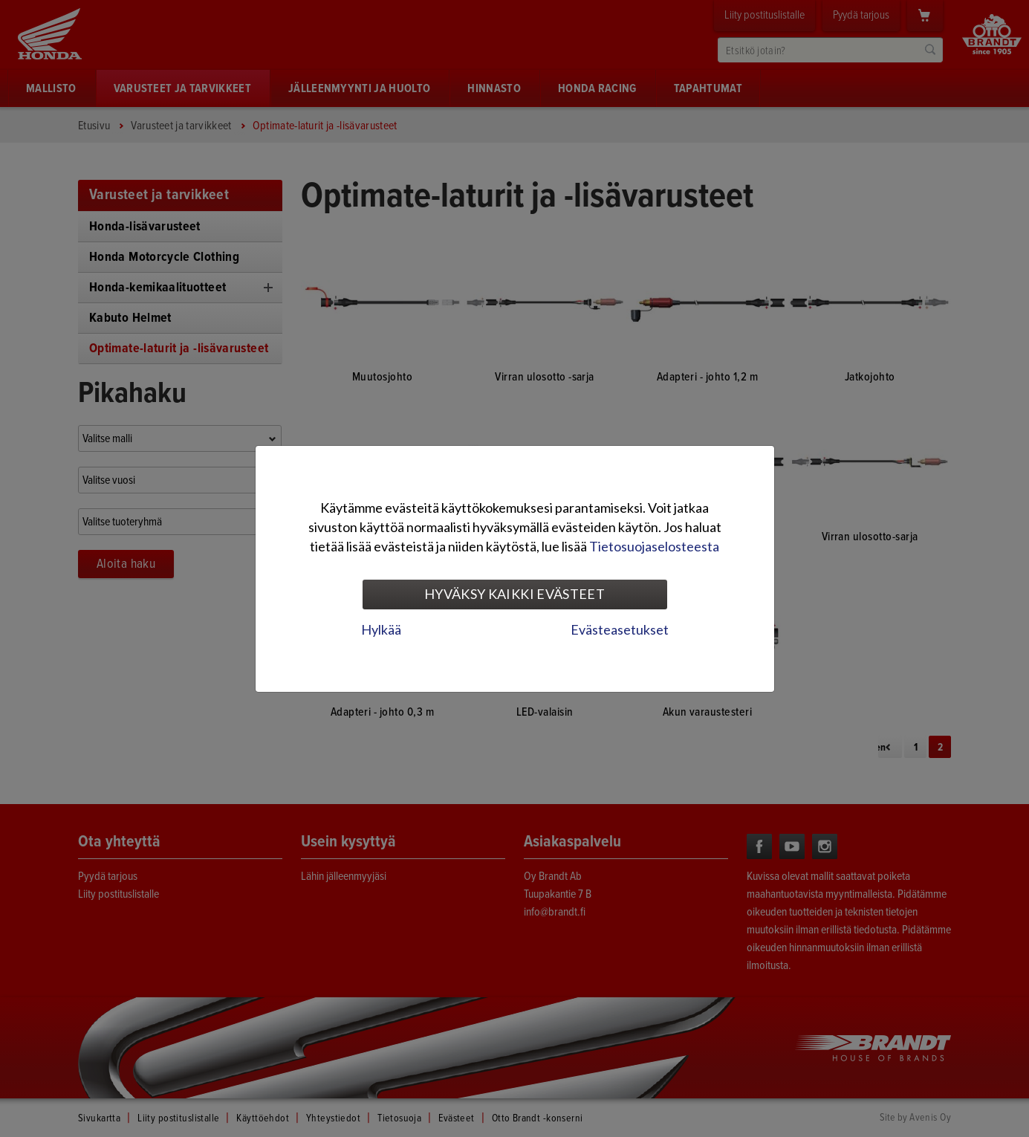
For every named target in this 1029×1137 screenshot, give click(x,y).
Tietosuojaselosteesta (654, 546)
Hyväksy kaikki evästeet (514, 594)
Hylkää (381, 629)
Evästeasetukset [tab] (620, 629)
